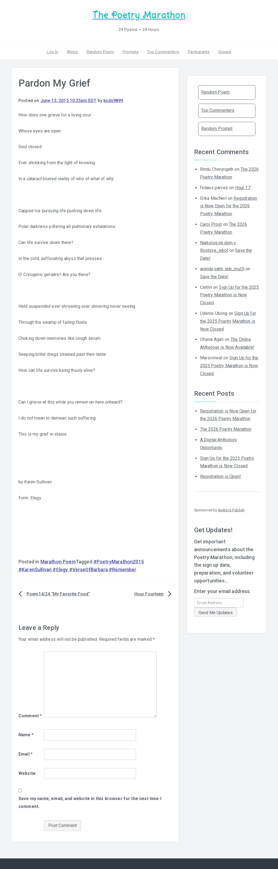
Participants (197, 51)
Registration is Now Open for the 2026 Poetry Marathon (228, 205)
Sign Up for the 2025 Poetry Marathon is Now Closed (229, 294)
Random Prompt (216, 128)
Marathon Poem (58, 561)
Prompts (130, 51)
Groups (223, 51)
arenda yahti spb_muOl (222, 268)
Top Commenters (162, 51)
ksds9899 (113, 100)
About (73, 51)
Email (25, 753)
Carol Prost (211, 224)
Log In (54, 51)
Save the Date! (214, 276)
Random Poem (100, 51)
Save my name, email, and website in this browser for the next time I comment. (89, 802)
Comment (30, 715)
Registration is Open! (220, 476)
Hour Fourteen (149, 593)
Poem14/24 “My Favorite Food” (58, 593)
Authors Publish (231, 510)
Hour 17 (242, 187)
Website (27, 772)
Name (26, 734)
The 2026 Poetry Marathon (226, 429)
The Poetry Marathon (138, 15)
